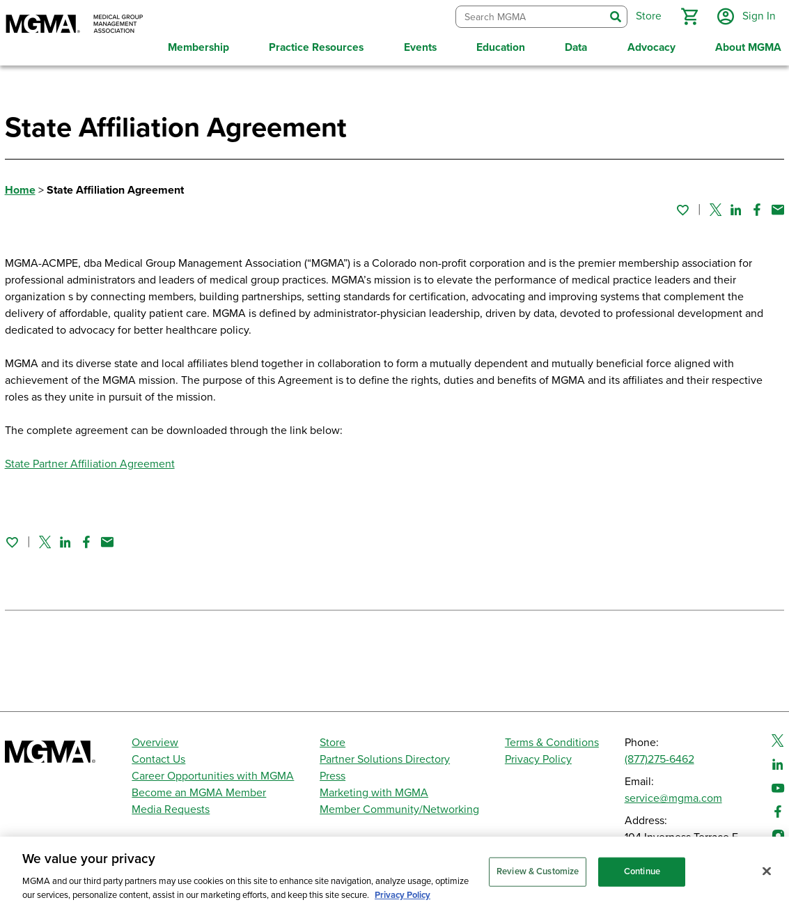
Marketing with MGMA (374, 793)
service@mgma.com (673, 798)
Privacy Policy (538, 759)
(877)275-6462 (659, 759)
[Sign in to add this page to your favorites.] (682, 210)
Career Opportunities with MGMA (213, 776)
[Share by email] (778, 209)
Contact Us (158, 759)
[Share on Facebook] (757, 209)
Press (332, 776)
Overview (155, 743)
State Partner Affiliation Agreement (90, 464)
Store (332, 743)
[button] (689, 17)
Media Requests (171, 809)
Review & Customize (538, 879)
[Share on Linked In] (736, 209)
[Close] (766, 879)
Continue (642, 879)
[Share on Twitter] (715, 209)
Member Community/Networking (399, 809)
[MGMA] (74, 25)
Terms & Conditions (552, 743)
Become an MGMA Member (199, 793)
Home (20, 190)
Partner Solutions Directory (385, 759)
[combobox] (530, 17)
